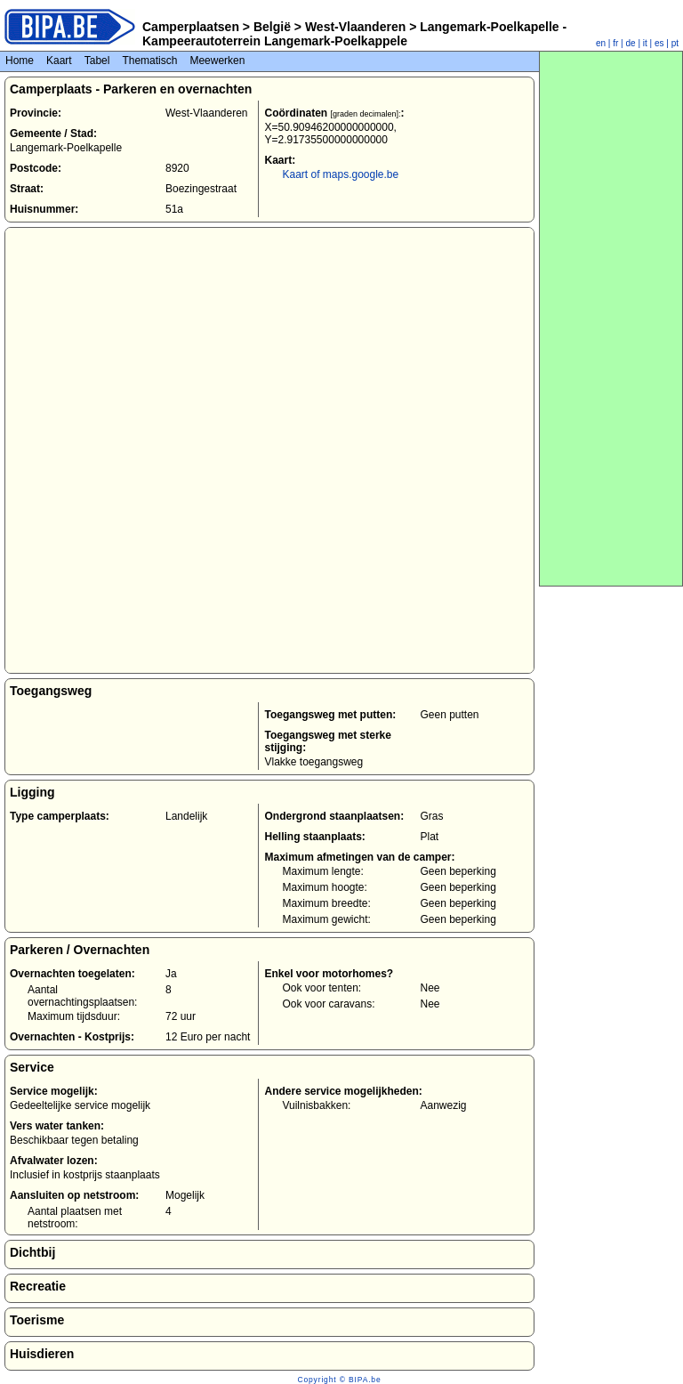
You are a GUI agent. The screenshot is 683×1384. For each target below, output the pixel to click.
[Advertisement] (611, 319)
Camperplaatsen (190, 27)
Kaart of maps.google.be (340, 174)
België (272, 27)
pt (675, 43)
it (645, 43)
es (659, 43)
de (631, 43)
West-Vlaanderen (355, 27)
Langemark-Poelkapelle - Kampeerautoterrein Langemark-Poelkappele (354, 34)
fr (615, 43)
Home (19, 60)
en (601, 43)
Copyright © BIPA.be (339, 1379)
